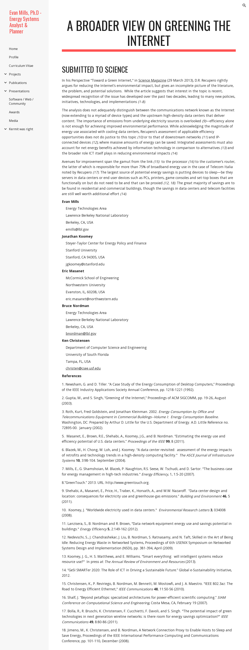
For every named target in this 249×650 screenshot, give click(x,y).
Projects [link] (15, 74)
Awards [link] (14, 112)
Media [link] (13, 121)
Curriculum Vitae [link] (21, 66)
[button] (244, 5)
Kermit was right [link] (21, 129)
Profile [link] (13, 57)
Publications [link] (18, 83)
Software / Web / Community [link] (21, 101)
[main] (149, 34)
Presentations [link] (19, 91)
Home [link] (13, 49)
